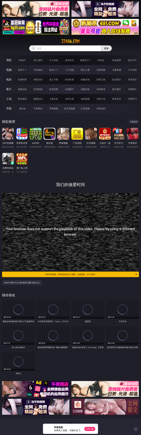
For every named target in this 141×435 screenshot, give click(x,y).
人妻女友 (53, 98)
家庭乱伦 (38, 98)
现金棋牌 (116, 60)
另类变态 (132, 79)
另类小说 (101, 98)
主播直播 (116, 69)
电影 (9, 79)
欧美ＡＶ (53, 69)
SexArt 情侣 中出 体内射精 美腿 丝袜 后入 (22, 282)
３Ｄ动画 (69, 69)
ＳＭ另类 (132, 69)
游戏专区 (69, 60)
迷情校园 (85, 98)
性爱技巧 (132, 98)
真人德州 (38, 60)
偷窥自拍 (22, 89)
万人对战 (53, 60)
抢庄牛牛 (132, 60)
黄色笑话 (116, 98)
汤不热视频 (69, 108)
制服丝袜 (85, 79)
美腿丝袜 (85, 89)
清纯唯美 (101, 89)
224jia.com (70, 41)
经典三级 (101, 79)
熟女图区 (116, 89)
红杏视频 (85, 108)
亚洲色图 (38, 89)
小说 (9, 99)
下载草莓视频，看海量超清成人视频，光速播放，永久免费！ (91, 274)
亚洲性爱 (22, 79)
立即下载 (90, 429)
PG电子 (22, 60)
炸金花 (101, 60)
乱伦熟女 (116, 79)
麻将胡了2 (85, 60)
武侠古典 (69, 98)
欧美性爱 (69, 79)
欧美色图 (53, 89)
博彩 (9, 60)
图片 (9, 89)
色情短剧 (101, 108)
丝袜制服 (101, 69)
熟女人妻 (85, 69)
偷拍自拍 (38, 79)
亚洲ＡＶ (22, 69)
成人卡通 (53, 79)
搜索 (106, 48)
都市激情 (22, 98)
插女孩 (22, 108)
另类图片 (132, 89)
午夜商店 (38, 108)
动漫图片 (69, 89)
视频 (9, 70)
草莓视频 (53, 108)
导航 (9, 108)
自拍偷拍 (38, 69)
